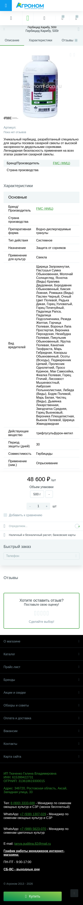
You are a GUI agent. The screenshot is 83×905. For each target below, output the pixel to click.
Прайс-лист (41, 667)
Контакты (41, 743)
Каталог (41, 654)
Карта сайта (41, 756)
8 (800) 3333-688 (22, 803)
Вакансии (41, 731)
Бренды (41, 679)
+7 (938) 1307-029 (33, 814)
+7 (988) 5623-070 (33, 829)
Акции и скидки (41, 692)
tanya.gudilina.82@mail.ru (32, 843)
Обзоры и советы (41, 705)
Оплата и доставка (41, 718)
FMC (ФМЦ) (61, 163)
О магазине (41, 641)
